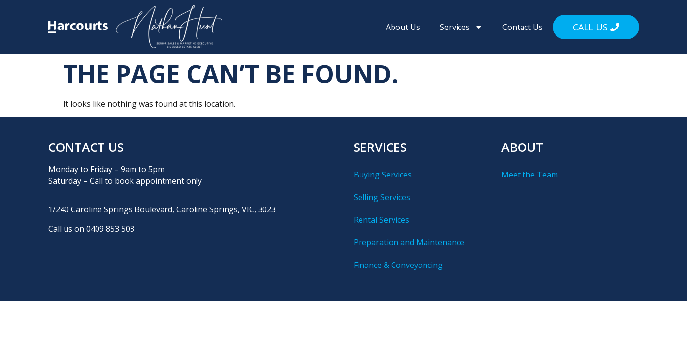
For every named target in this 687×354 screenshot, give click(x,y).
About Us (403, 27)
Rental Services (381, 219)
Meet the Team (529, 174)
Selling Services (382, 197)
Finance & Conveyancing (398, 265)
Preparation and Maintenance (409, 242)
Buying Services (383, 174)
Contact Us (522, 27)
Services (461, 27)
